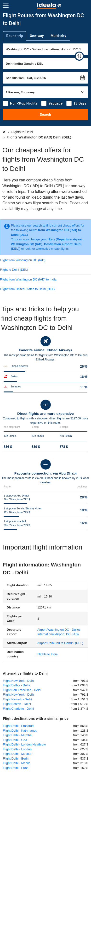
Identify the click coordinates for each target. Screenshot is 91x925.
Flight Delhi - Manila (16, 763)
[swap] (79, 56)
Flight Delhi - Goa (15, 740)
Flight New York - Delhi (18, 680)
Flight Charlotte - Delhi (18, 708)
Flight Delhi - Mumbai (17, 735)
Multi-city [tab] (58, 36)
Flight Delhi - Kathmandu (20, 730)
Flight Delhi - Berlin (16, 758)
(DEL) (60, 643)
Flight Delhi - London (17, 749)
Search (45, 114)
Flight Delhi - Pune (15, 768)
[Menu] (6, 6)
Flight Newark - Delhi (17, 699)
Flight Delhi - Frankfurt (18, 726)
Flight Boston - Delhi (17, 704)
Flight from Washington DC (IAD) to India (28, 279)
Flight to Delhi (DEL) (14, 269)
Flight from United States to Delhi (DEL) (27, 289)
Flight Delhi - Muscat (17, 754)
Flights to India (47, 654)
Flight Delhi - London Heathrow (24, 744)
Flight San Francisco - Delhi (22, 690)
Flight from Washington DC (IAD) (23, 260)
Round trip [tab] (14, 36)
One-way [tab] (37, 36)
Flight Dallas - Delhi (16, 685)
